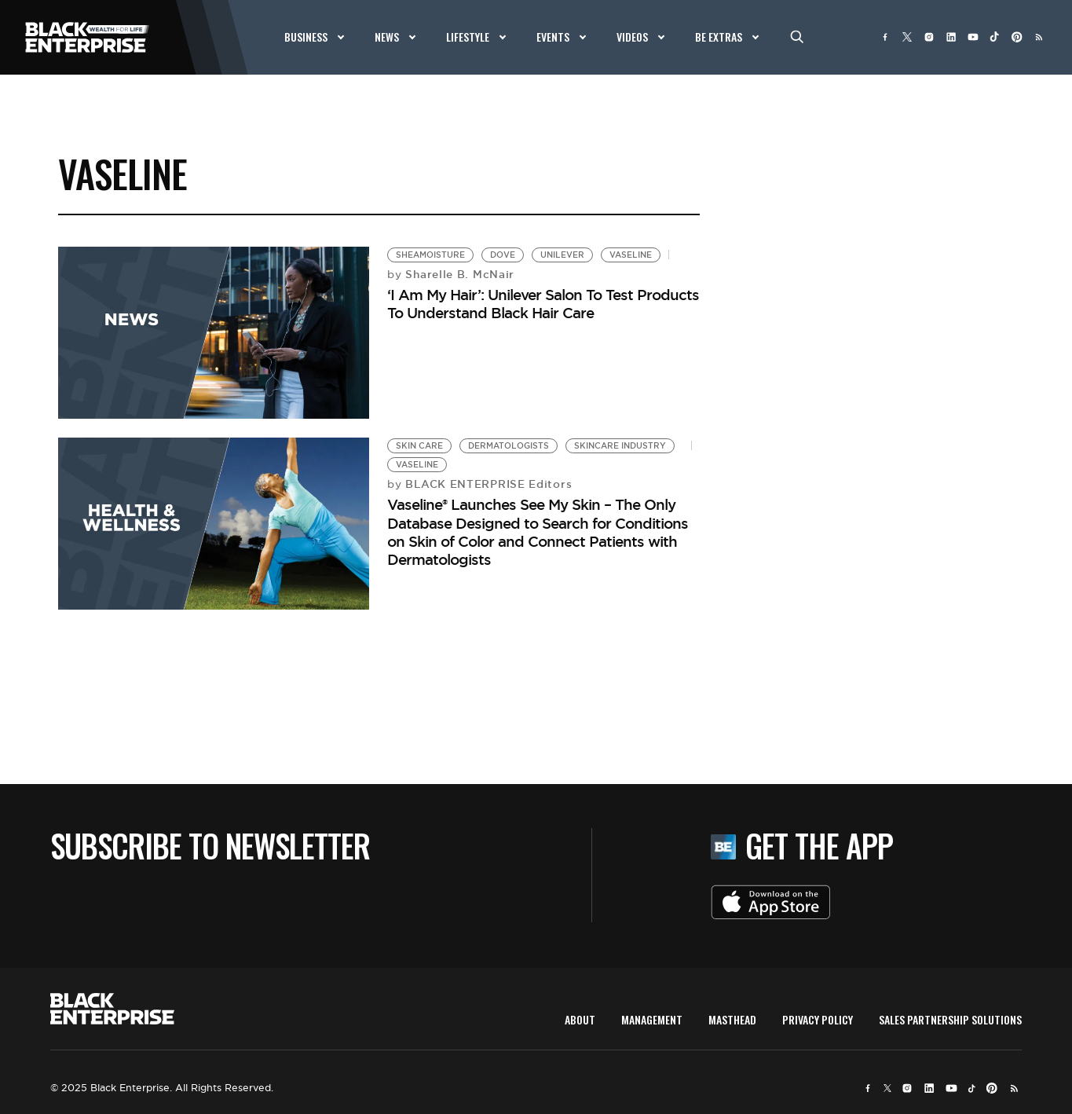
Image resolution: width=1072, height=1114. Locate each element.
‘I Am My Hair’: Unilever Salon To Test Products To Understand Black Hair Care (543, 303)
